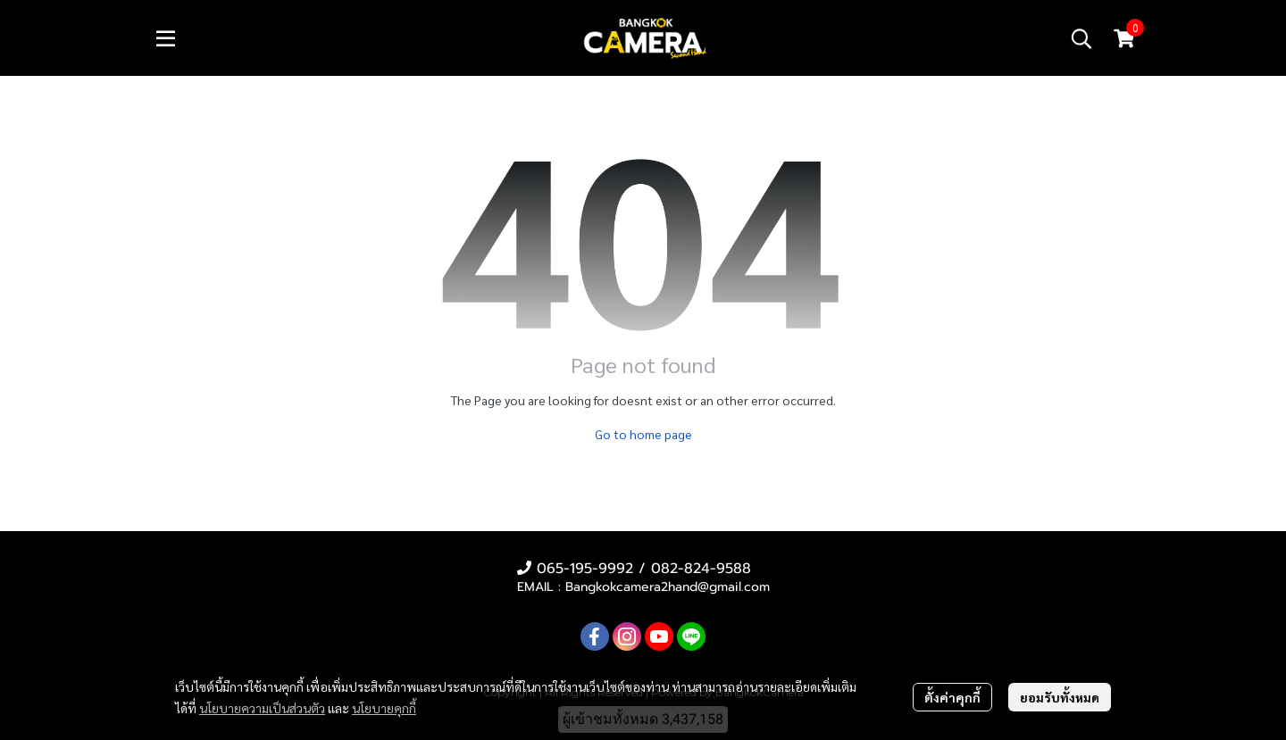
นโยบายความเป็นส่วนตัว (262, 708)
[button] (1081, 38)
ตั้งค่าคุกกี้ (952, 697)
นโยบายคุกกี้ (384, 708)
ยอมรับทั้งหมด (1059, 697)
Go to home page (643, 434)
